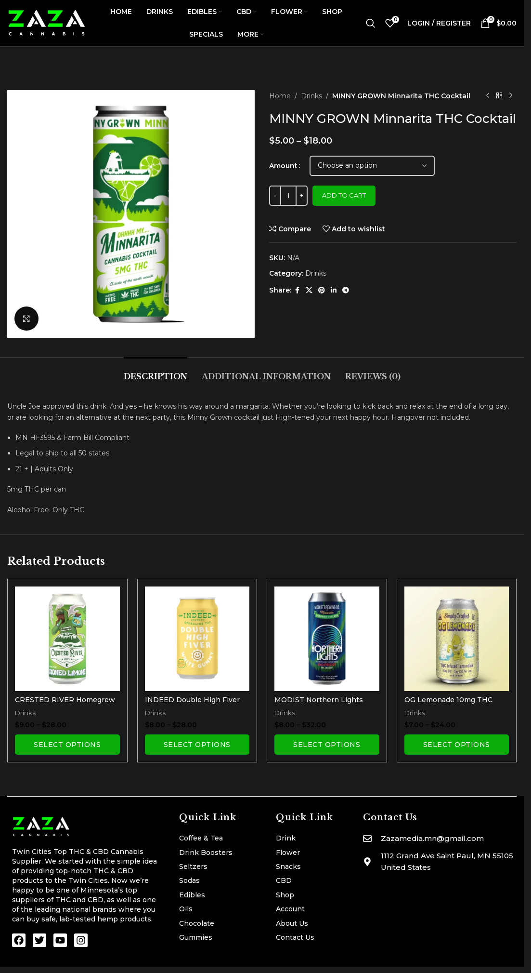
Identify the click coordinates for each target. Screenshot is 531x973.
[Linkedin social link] (333, 290)
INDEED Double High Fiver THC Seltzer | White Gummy (194, 704)
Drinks (311, 96)
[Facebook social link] (297, 290)
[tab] (155, 372)
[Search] (370, 23)
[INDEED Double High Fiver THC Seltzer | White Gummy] (197, 639)
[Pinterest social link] (321, 290)
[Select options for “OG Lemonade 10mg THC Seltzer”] (456, 744)
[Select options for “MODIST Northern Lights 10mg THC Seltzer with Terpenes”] (326, 744)
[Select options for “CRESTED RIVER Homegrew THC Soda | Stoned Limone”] (67, 744)
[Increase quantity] (302, 196)
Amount (283, 165)
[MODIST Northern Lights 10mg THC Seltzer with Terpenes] (326, 639)
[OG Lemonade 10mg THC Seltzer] (456, 639)
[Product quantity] (288, 196)
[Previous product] (487, 96)
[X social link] (309, 290)
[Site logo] (47, 22)
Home (280, 96)
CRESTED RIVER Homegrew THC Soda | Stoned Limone (65, 704)
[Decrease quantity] (275, 196)
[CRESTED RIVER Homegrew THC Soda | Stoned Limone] (67, 639)
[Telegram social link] (345, 290)
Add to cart (344, 195)
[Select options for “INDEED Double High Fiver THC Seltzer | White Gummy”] (197, 744)
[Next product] (511, 96)
